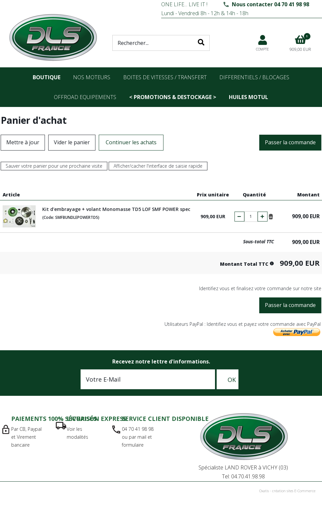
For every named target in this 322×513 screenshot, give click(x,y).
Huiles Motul (248, 97)
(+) (263, 217)
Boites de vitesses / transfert (165, 77)
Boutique (46, 77)
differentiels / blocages (254, 77)
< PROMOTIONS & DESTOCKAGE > (172, 97)
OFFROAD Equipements (85, 97)
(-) (239, 217)
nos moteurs (91, 77)
